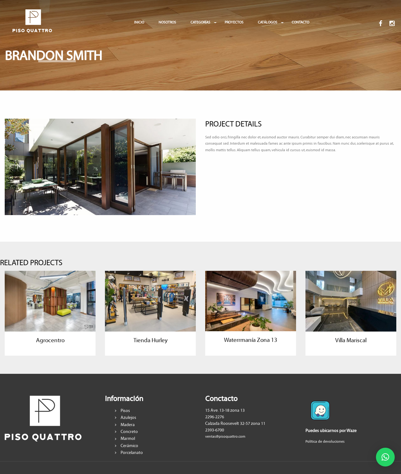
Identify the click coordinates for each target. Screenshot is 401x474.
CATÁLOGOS (267, 22)
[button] (385, 457)
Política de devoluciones (325, 442)
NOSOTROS (167, 22)
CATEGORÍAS (200, 22)
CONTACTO (300, 22)
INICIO (139, 22)
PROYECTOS (234, 22)
